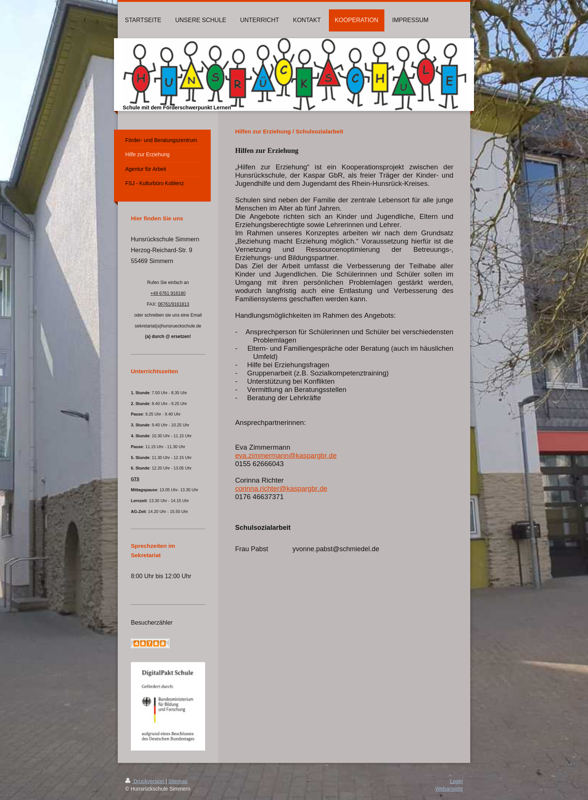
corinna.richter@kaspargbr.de (281, 488)
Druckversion (145, 781)
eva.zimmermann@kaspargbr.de (286, 455)
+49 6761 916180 (168, 293)
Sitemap (178, 781)
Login (456, 781)
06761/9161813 (173, 304)
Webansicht (449, 789)
